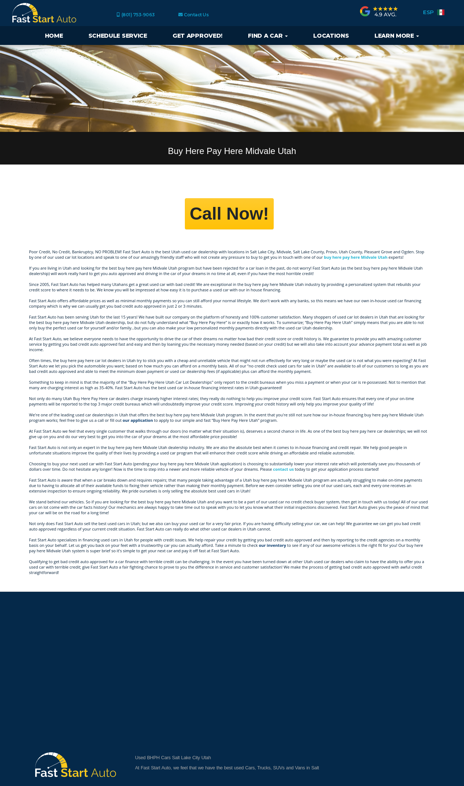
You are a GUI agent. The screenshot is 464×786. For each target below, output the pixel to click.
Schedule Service (117, 35)
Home (54, 35)
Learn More (396, 35)
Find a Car (268, 35)
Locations (331, 35)
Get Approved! (198, 35)
